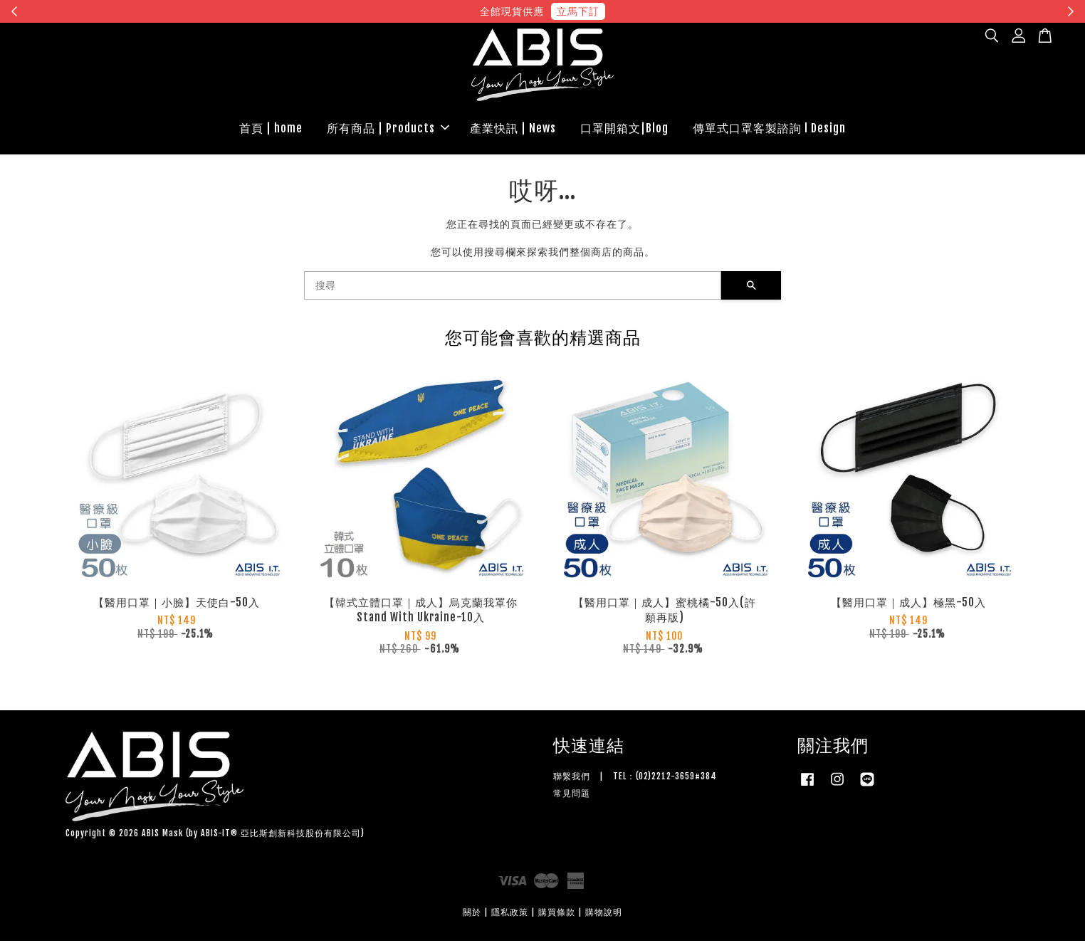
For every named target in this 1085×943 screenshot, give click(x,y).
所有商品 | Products (388, 129)
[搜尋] (512, 287)
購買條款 (556, 914)
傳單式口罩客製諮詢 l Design (769, 129)
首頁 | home (271, 129)
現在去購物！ (673, 11)
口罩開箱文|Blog (624, 129)
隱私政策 (509, 914)
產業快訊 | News (513, 129)
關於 (472, 914)
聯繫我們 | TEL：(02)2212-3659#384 (635, 778)
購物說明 (603, 914)
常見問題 (571, 795)
